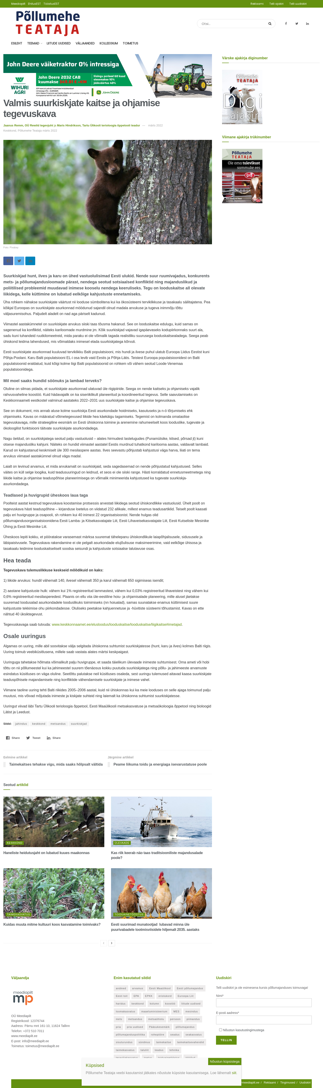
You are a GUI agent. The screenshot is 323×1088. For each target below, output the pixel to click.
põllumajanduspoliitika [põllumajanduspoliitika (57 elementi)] (130, 1034)
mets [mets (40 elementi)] (119, 1019)
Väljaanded (85, 43)
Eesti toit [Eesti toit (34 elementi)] (122, 996)
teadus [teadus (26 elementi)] (159, 1050)
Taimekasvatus (18, 914)
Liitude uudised (59, 43)
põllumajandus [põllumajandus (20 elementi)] (185, 1027)
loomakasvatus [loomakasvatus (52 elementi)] (125, 1011)
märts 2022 (155, 125)
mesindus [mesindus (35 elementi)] (192, 1011)
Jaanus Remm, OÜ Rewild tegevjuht (28, 125)
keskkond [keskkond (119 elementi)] (138, 1003)
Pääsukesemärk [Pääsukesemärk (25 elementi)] (159, 1027)
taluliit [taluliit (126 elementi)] (145, 1050)
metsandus (58, 723)
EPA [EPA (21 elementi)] (136, 996)
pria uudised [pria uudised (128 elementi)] (135, 1027)
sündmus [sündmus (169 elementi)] (144, 1042)
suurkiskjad (79, 723)
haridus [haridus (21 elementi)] (121, 1003)
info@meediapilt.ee (246, 1082)
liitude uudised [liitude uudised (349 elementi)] (191, 1003)
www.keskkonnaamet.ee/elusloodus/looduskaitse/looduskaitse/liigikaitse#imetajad (117, 624)
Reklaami (257, 4)
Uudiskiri (305, 1082)
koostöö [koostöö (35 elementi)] (170, 1003)
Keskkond (14, 842)
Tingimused (287, 1082)
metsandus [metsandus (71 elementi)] (135, 1019)
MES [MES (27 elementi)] (176, 1011)
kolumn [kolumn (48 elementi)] (154, 1003)
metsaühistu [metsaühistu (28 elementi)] (156, 1019)
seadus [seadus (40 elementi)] (174, 1034)
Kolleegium (109, 43)
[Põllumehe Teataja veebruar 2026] (242, 97)
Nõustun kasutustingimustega (243, 1030)
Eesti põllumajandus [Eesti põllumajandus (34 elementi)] (190, 988)
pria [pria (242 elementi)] (118, 1027)
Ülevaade (122, 842)
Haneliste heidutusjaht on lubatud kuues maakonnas (46, 853)
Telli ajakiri (276, 4)
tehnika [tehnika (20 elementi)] (174, 1050)
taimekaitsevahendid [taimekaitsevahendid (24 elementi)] (190, 1042)
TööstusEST (51, 4)
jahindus (21, 723)
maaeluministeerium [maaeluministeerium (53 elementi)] (154, 1011)
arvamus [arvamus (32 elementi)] (137, 988)
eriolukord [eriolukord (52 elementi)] (165, 996)
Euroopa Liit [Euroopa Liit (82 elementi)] (186, 996)
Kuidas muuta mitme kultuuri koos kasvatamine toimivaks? (51, 924)
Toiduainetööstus (129, 914)
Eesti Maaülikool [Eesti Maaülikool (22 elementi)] (160, 988)
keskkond (39, 723)
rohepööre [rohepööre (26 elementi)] (157, 1034)
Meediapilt (18, 4)
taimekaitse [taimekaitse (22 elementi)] (163, 1042)
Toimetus (130, 43)
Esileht (16, 43)
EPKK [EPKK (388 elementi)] (149, 996)
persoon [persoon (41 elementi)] (175, 1019)
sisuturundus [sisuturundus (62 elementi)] (124, 1042)
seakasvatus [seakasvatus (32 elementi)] (194, 1034)
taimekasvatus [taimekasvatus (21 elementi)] (125, 1050)
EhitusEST (34, 4)
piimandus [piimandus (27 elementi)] (193, 1019)
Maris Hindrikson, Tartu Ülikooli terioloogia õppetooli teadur (98, 125)
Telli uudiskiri (298, 4)
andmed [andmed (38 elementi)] (121, 988)
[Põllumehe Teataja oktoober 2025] (242, 176)
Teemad (33, 43)
